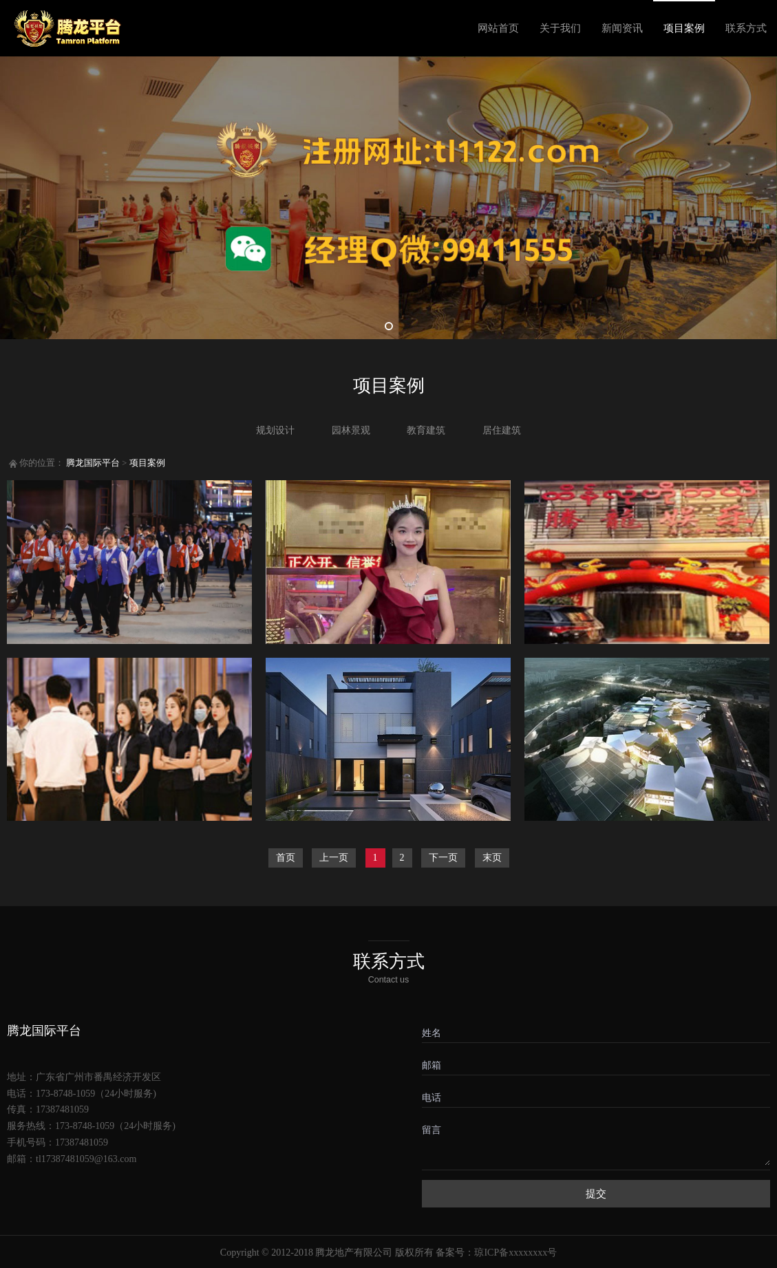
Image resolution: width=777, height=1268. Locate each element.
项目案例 (684, 28)
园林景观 (351, 430)
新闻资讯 (622, 28)
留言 (431, 1130)
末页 (492, 857)
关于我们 (560, 28)
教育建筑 (426, 430)
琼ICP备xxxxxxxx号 (515, 1252)
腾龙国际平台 (93, 463)
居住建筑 (501, 430)
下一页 (443, 857)
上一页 (333, 857)
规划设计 (275, 430)
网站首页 (498, 28)
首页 (285, 857)
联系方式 (746, 28)
